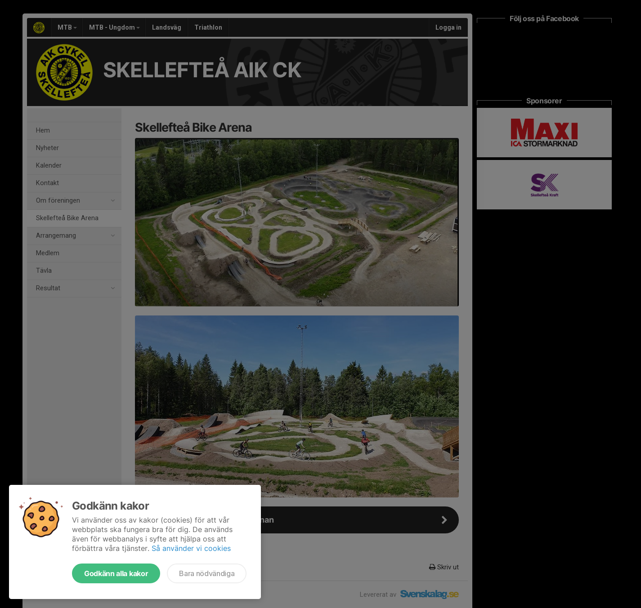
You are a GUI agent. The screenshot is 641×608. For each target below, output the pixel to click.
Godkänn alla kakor (116, 573)
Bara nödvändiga (206, 573)
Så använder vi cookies (191, 548)
